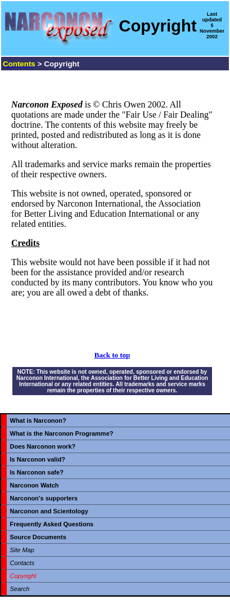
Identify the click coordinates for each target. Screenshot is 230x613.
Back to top (112, 355)
